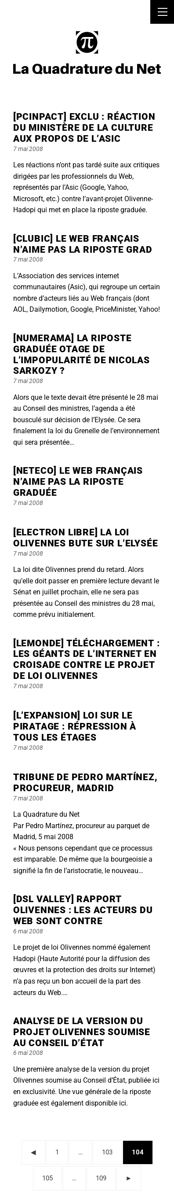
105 (50, 1177)
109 (103, 1177)
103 (110, 1151)
